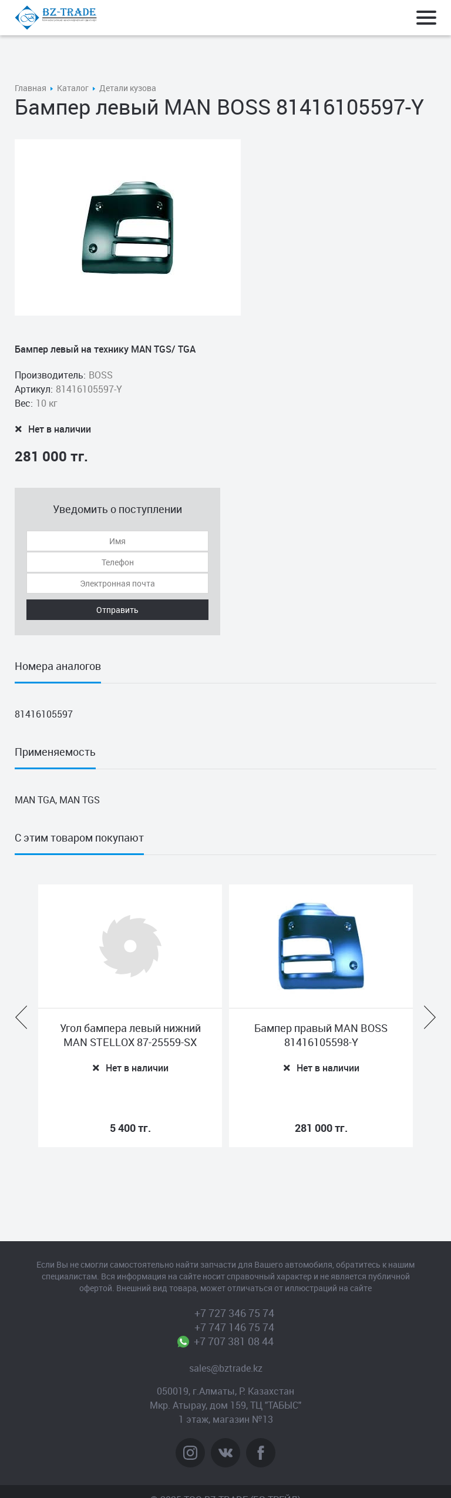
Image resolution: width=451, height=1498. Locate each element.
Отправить (117, 609)
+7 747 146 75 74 (234, 1327)
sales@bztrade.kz (225, 1368)
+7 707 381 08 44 (234, 1341)
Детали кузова (127, 87)
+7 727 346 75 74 (234, 1313)
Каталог (73, 87)
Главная (30, 87)
